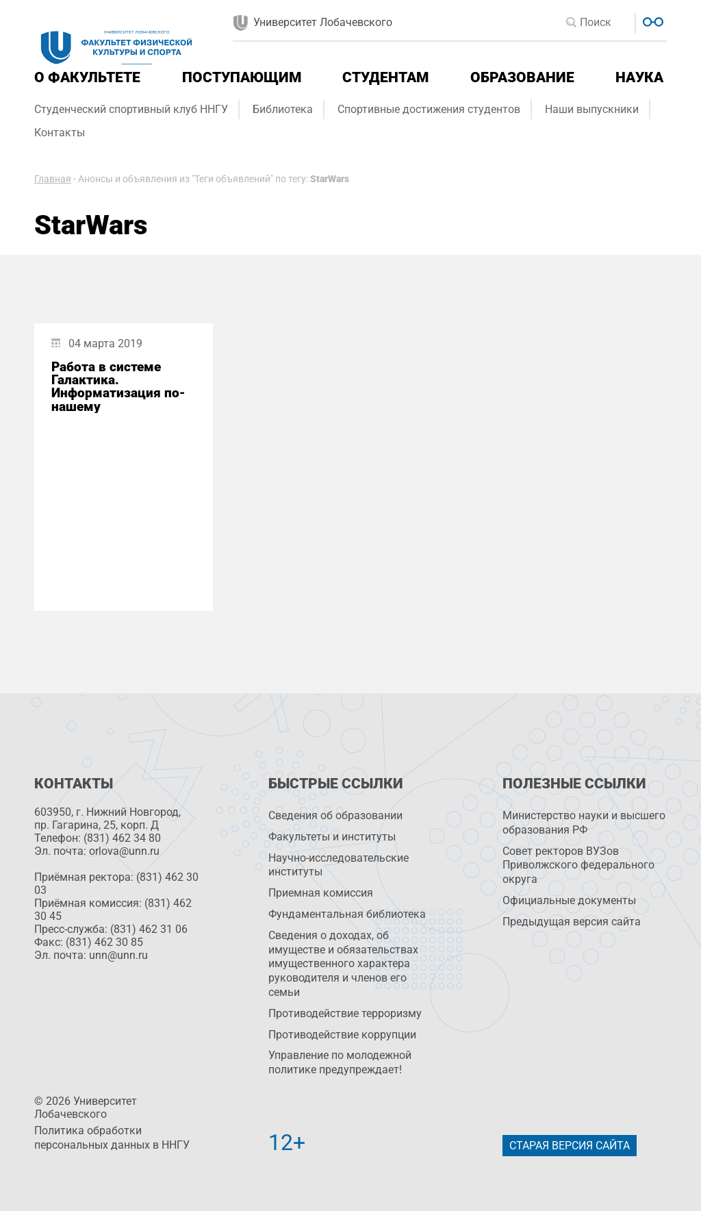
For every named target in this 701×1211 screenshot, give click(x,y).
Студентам (385, 77)
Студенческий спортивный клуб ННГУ (131, 109)
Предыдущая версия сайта (571, 921)
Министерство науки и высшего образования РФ (583, 822)
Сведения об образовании (335, 815)
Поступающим (241, 77)
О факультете (87, 77)
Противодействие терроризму (345, 1013)
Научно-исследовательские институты (338, 865)
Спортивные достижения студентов (428, 109)
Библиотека (283, 109)
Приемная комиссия (320, 892)
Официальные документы (569, 900)
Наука (639, 77)
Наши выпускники (592, 109)
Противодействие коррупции (342, 1034)
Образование (522, 77)
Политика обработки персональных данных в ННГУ (112, 1137)
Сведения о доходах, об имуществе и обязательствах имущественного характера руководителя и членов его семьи (343, 964)
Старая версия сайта (569, 1145)
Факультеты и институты (332, 836)
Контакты (59, 132)
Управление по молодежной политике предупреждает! (339, 1062)
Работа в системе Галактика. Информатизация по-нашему (118, 386)
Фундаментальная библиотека (347, 914)
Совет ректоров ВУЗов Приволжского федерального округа (578, 865)
